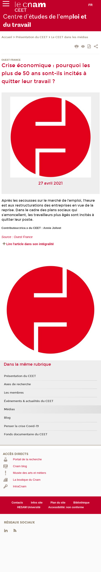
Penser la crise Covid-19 (21, 426)
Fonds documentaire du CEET (25, 434)
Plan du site (57, 502)
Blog (7, 418)
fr (90, 5)
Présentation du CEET (32, 37)
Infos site (37, 502)
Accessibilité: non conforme (66, 507)
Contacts (17, 502)
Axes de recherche (17, 384)
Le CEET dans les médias (69, 37)
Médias (9, 409)
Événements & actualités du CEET (28, 401)
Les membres (14, 392)
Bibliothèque (81, 502)
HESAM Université (28, 507)
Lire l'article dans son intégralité (30, 244)
